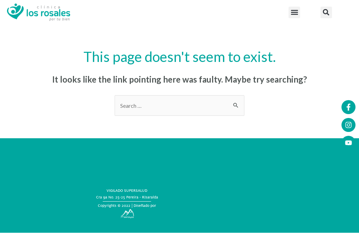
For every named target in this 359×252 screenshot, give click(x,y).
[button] (294, 12)
